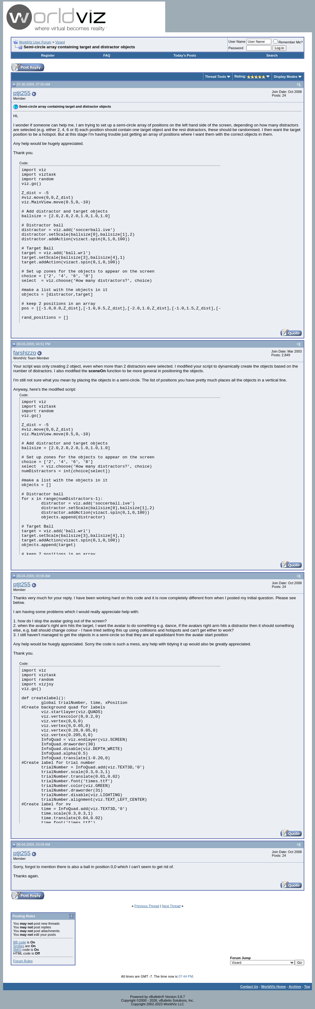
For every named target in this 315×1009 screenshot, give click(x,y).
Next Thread (171, 906)
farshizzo (24, 352)
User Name (237, 41)
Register (47, 55)
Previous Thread (146, 906)
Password (236, 48)
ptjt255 (21, 93)
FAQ (106, 55)
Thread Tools (215, 76)
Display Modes (285, 76)
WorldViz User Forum (35, 42)
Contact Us (249, 986)
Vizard (60, 42)
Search (272, 55)
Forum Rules (23, 961)
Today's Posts (184, 55)
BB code (19, 942)
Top (307, 986)
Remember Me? (288, 42)
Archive (295, 986)
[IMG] (17, 949)
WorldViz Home (273, 986)
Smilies (18, 946)
